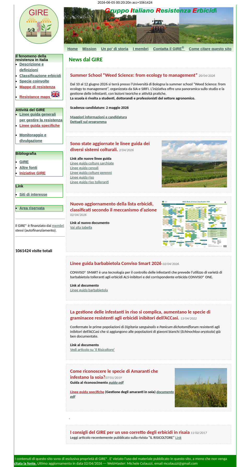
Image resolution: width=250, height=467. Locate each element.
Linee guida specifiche (40, 125)
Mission (90, 49)
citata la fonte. (25, 463)
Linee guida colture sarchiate (92, 163)
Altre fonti (28, 167)
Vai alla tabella (81, 227)
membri (58, 225)
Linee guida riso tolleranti (89, 182)
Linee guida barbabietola (89, 290)
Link (178, 437)
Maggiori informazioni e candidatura (98, 117)
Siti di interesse (33, 194)
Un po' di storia (114, 49)
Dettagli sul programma (88, 121)
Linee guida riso (82, 177)
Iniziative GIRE (33, 173)
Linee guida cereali (84, 167)
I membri (141, 49)
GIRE (24, 162)
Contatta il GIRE (169, 49)
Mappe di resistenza (37, 87)
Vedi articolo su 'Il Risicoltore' (92, 349)
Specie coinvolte (34, 81)
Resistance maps (40, 97)
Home (72, 49)
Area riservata (32, 208)
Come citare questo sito (210, 49)
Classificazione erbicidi (40, 76)
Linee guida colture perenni (91, 172)
